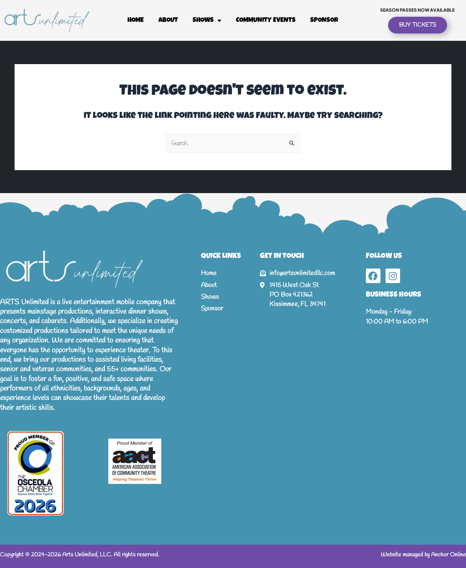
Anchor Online (448, 555)
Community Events (266, 20)
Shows (207, 20)
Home (135, 20)
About (168, 20)
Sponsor (324, 20)
